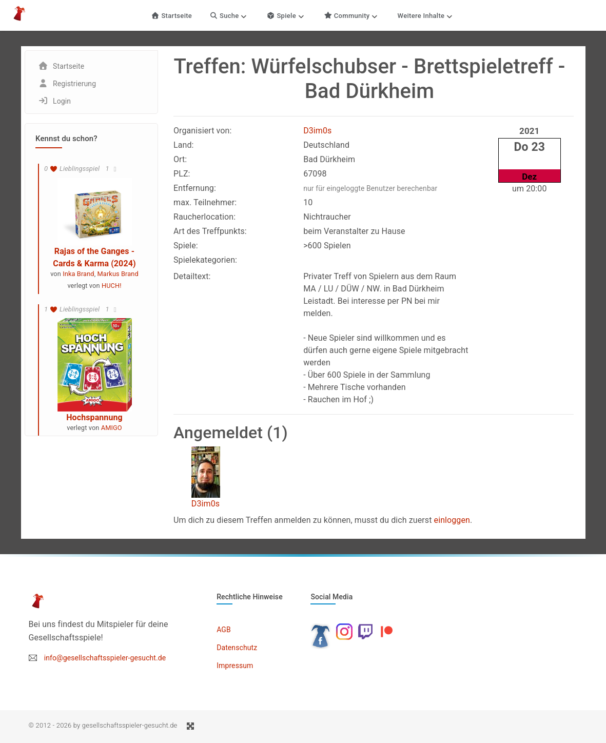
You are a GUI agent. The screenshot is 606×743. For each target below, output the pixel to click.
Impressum (235, 665)
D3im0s (317, 130)
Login (62, 101)
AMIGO (111, 428)
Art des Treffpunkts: (210, 231)
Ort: (180, 159)
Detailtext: (192, 276)
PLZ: (181, 174)
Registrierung (74, 84)
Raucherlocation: (204, 217)
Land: (183, 145)
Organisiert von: (202, 130)
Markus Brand (118, 274)
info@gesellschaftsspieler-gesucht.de (105, 658)
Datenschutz (237, 647)
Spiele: (185, 245)
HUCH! (112, 285)
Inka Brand (78, 274)
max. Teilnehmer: (205, 202)
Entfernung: (194, 188)
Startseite (171, 15)
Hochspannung (94, 417)
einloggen (452, 520)
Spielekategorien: (205, 260)
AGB (224, 629)
